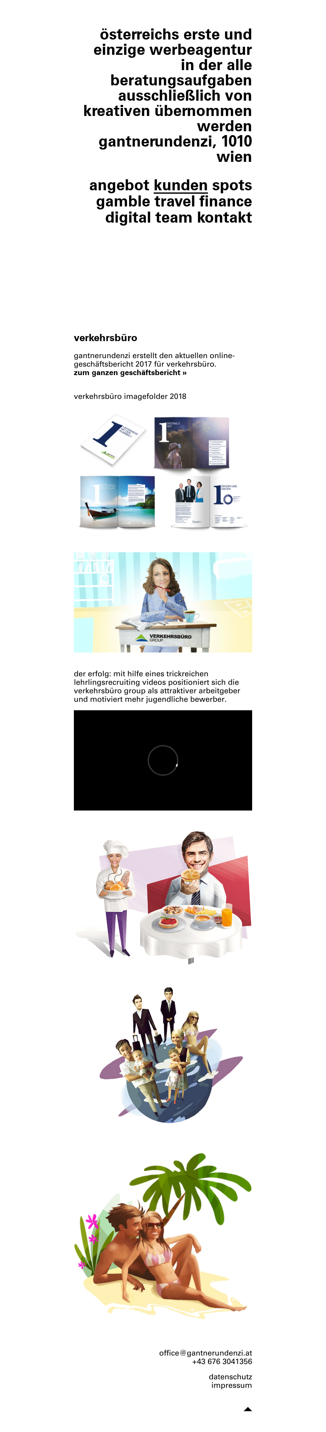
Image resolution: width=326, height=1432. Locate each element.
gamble (123, 200)
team (174, 216)
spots (232, 184)
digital (128, 216)
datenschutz (230, 1376)
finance (226, 200)
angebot (119, 184)
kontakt (224, 216)
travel (175, 200)
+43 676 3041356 (222, 1361)
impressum (231, 1385)
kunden (181, 184)
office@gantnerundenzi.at (205, 1353)
